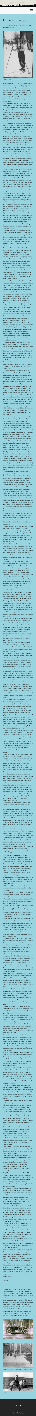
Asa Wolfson (20, 1413)
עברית (18, 1405)
